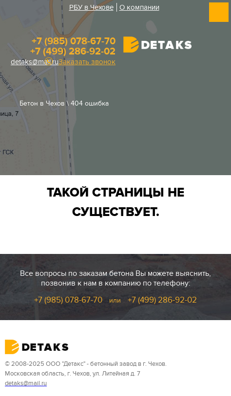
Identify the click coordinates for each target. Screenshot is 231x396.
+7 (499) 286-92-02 (73, 51)
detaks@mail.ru (34, 61)
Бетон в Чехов (42, 103)
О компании (139, 7)
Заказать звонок (87, 62)
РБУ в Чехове (91, 7)
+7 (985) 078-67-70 (74, 41)
